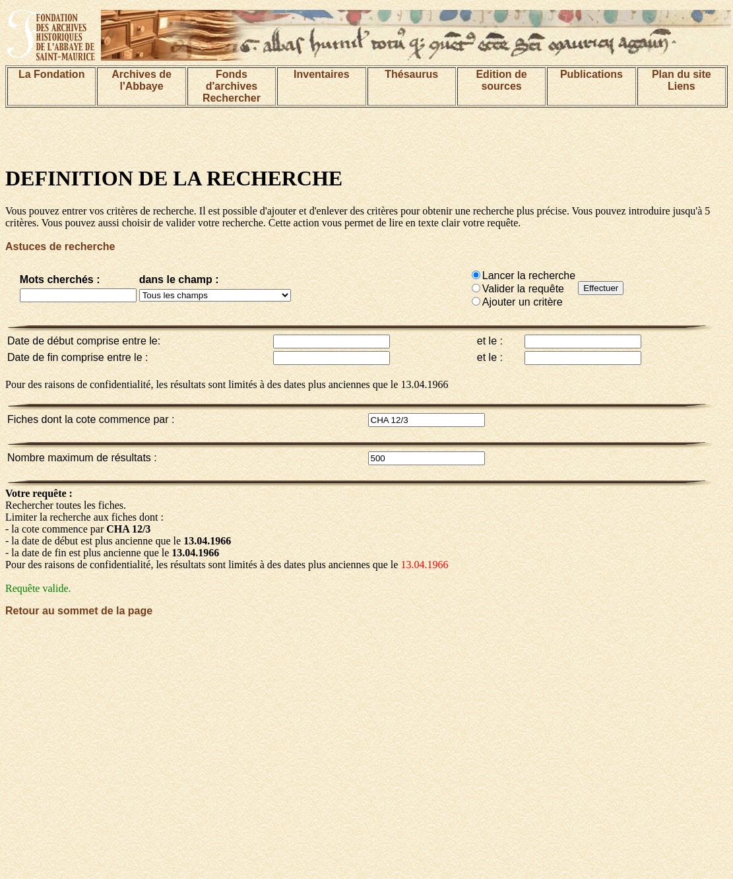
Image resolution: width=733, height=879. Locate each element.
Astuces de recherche (60, 246)
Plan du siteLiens (681, 80)
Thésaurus (411, 74)
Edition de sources (501, 80)
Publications (591, 74)
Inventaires (321, 74)
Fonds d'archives (232, 80)
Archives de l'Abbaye (142, 80)
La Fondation (51, 74)
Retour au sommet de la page (78, 610)
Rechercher (232, 98)
